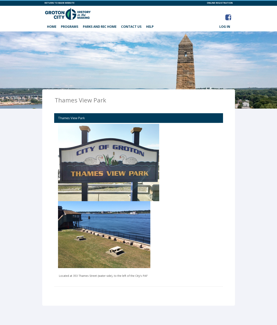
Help (150, 26)
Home (51, 26)
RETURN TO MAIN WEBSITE (59, 2)
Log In (224, 26)
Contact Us (131, 26)
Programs (69, 26)
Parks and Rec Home (99, 26)
